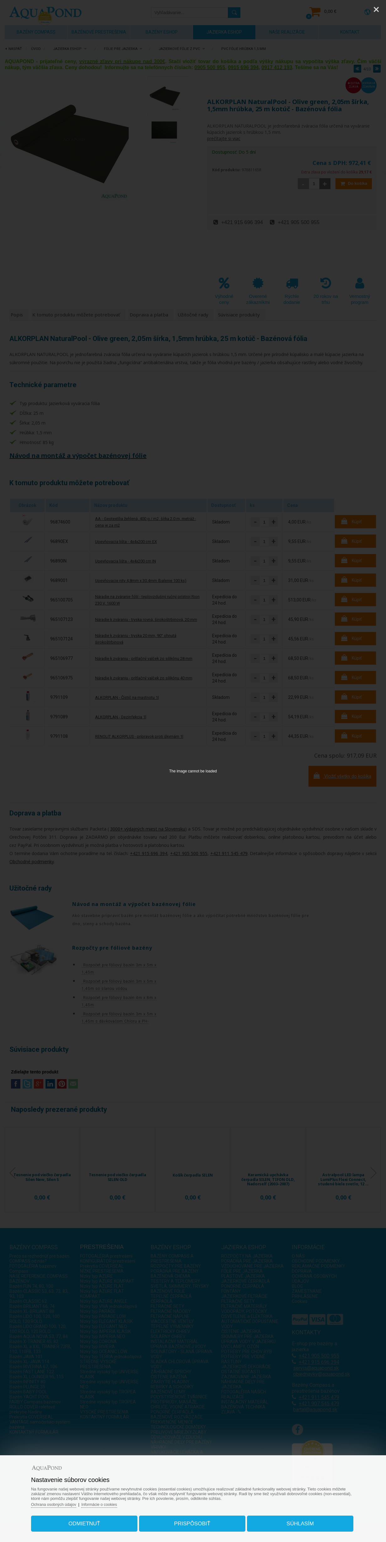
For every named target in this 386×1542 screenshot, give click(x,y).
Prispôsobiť (192, 1521)
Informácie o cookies (110, 1502)
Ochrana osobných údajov (62, 1502)
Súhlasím (295, 1521)
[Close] (376, 9)
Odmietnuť (89, 1521)
